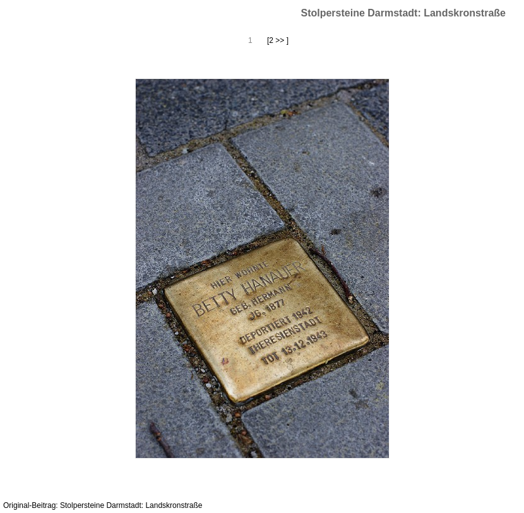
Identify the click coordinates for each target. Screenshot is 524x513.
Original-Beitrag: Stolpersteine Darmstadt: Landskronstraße (102, 505)
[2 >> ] (278, 40)
